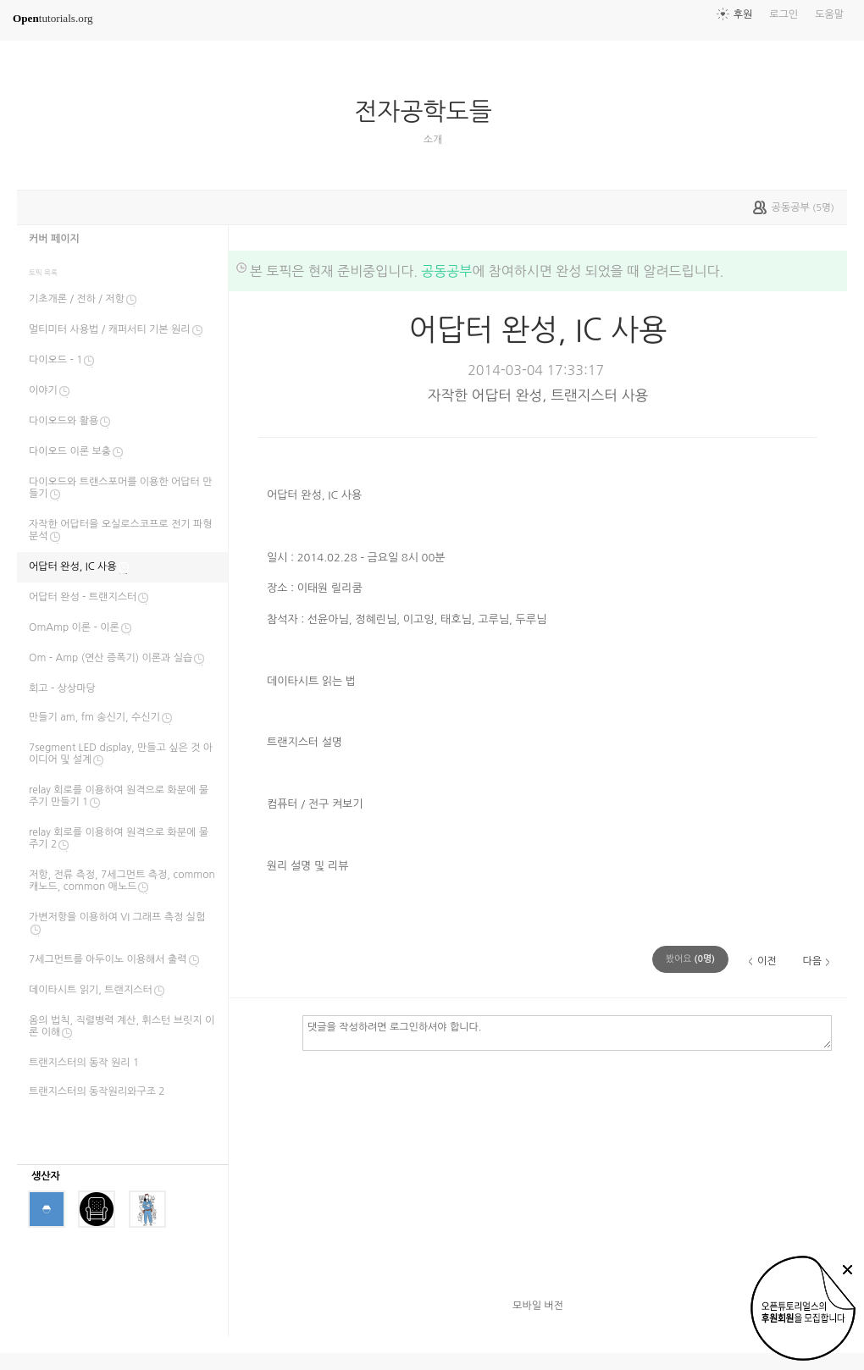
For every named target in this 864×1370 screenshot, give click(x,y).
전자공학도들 (429, 112)
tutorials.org (53, 18)
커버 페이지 (54, 239)
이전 (767, 961)
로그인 (783, 14)
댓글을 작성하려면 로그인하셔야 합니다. (567, 1032)
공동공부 (446, 271)
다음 (812, 961)
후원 (743, 14)
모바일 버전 (537, 1306)
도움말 (829, 14)
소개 (433, 140)
